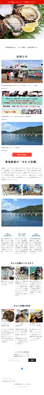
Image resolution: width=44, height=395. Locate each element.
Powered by (22, 386)
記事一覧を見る (22, 154)
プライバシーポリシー (8, 378)
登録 (32, 360)
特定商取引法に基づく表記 (9, 381)
